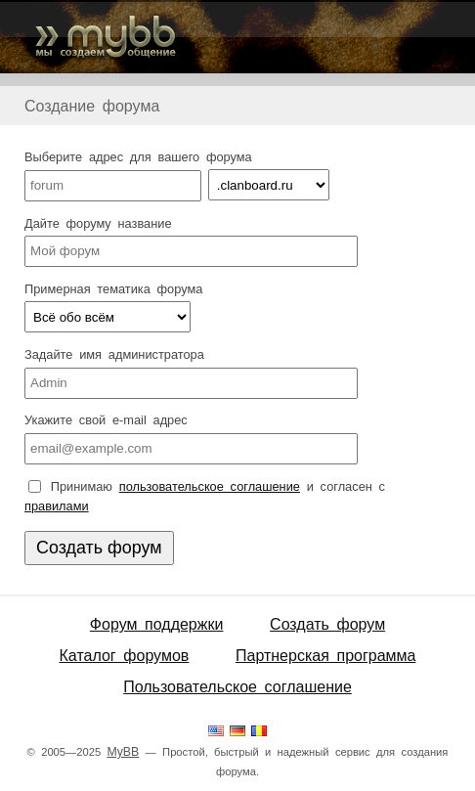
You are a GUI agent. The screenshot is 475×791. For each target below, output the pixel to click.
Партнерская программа (325, 655)
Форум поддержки (157, 624)
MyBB (123, 752)
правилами (56, 506)
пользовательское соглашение (209, 486)
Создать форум (327, 624)
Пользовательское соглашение (237, 687)
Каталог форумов (125, 655)
